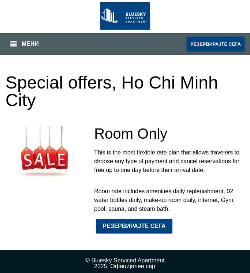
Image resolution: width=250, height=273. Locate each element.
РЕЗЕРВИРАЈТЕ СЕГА (215, 44)
